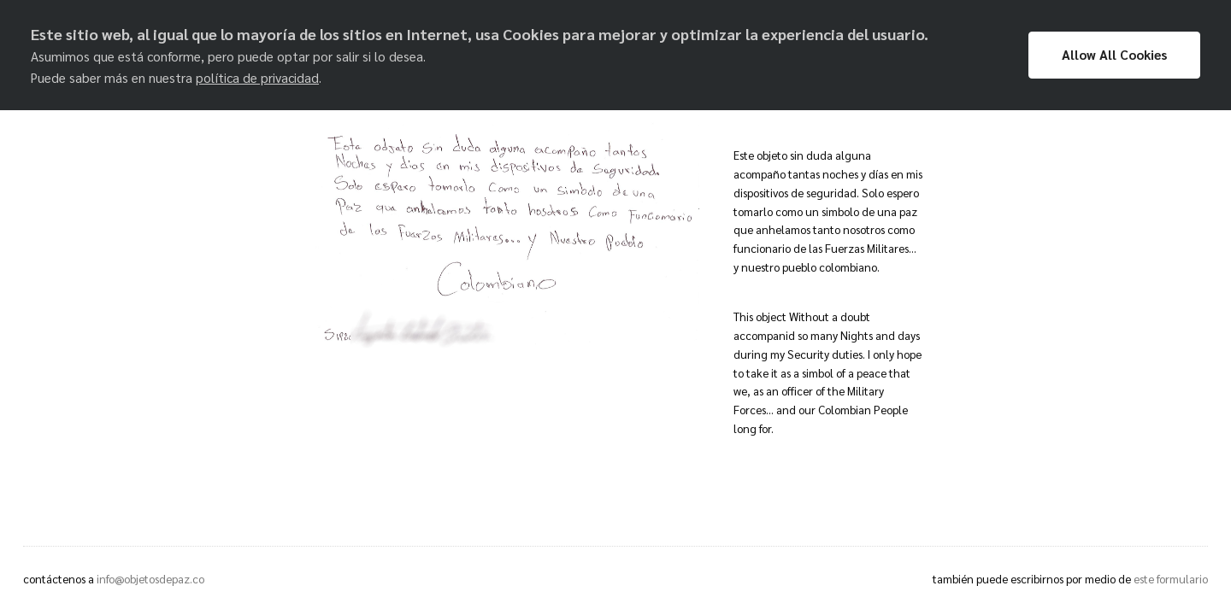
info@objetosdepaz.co (150, 578)
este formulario (1171, 578)
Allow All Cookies (1114, 54)
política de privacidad (257, 77)
